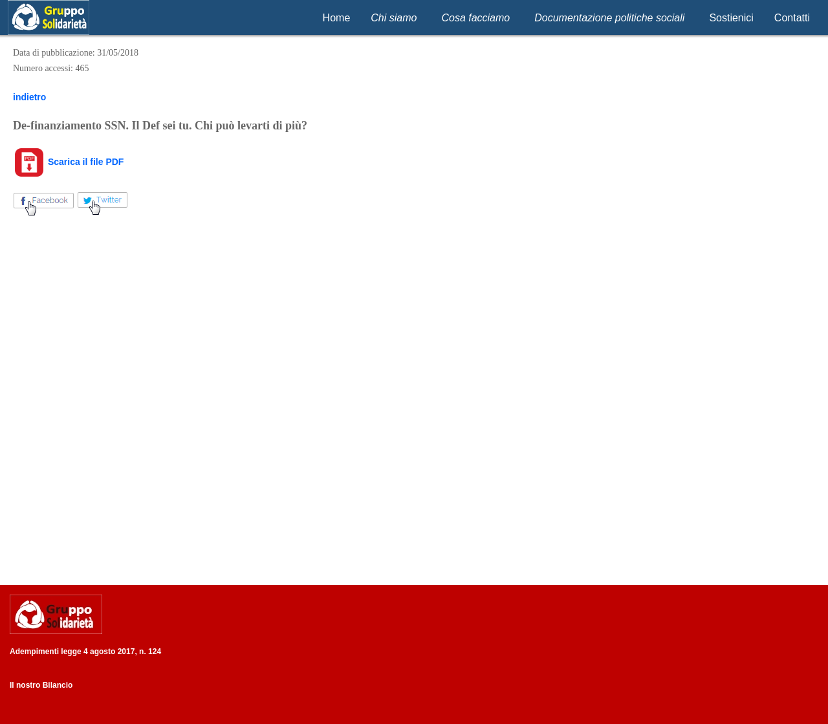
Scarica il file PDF (68, 162)
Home (337, 17)
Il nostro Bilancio (41, 685)
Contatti (792, 17)
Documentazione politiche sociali (609, 17)
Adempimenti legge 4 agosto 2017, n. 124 (85, 651)
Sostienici (731, 17)
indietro (29, 97)
